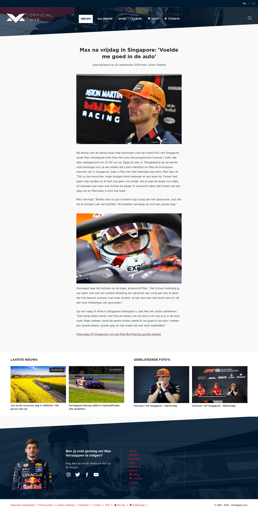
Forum (133, 470)
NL (245, 4)
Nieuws (86, 19)
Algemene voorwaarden (23, 505)
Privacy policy (46, 505)
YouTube (96, 474)
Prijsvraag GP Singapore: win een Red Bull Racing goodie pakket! (118, 334)
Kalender (105, 19)
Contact (97, 505)
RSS (107, 505)
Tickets (172, 19)
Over (122, 19)
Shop (153, 19)
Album (137, 19)
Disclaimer (83, 505)
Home (132, 451)
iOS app (119, 505)
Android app (137, 505)
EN (254, 4)
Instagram (68, 474)
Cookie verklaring (66, 505)
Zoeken (250, 18)
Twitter (77, 474)
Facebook (87, 474)
